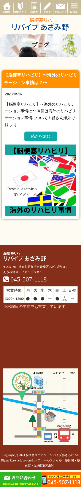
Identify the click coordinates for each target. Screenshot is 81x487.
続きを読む (40, 136)
